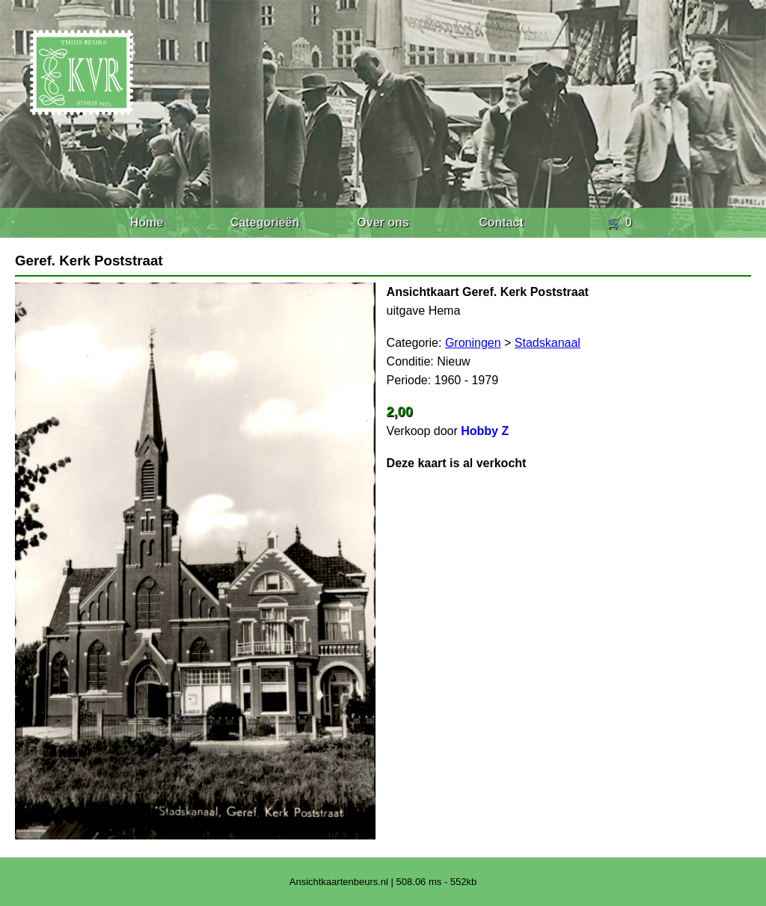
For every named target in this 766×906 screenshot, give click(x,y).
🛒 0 (619, 222)
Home (146, 222)
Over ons (382, 222)
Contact (501, 222)
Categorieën (264, 222)
